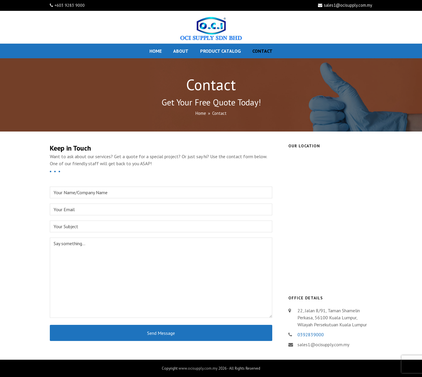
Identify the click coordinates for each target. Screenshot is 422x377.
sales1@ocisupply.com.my (348, 5)
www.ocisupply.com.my (197, 368)
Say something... (161, 278)
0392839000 (310, 334)
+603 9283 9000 (70, 5)
